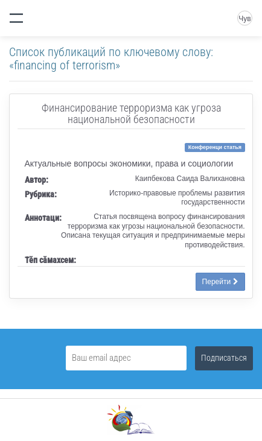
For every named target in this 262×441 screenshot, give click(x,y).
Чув (244, 18)
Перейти (220, 282)
